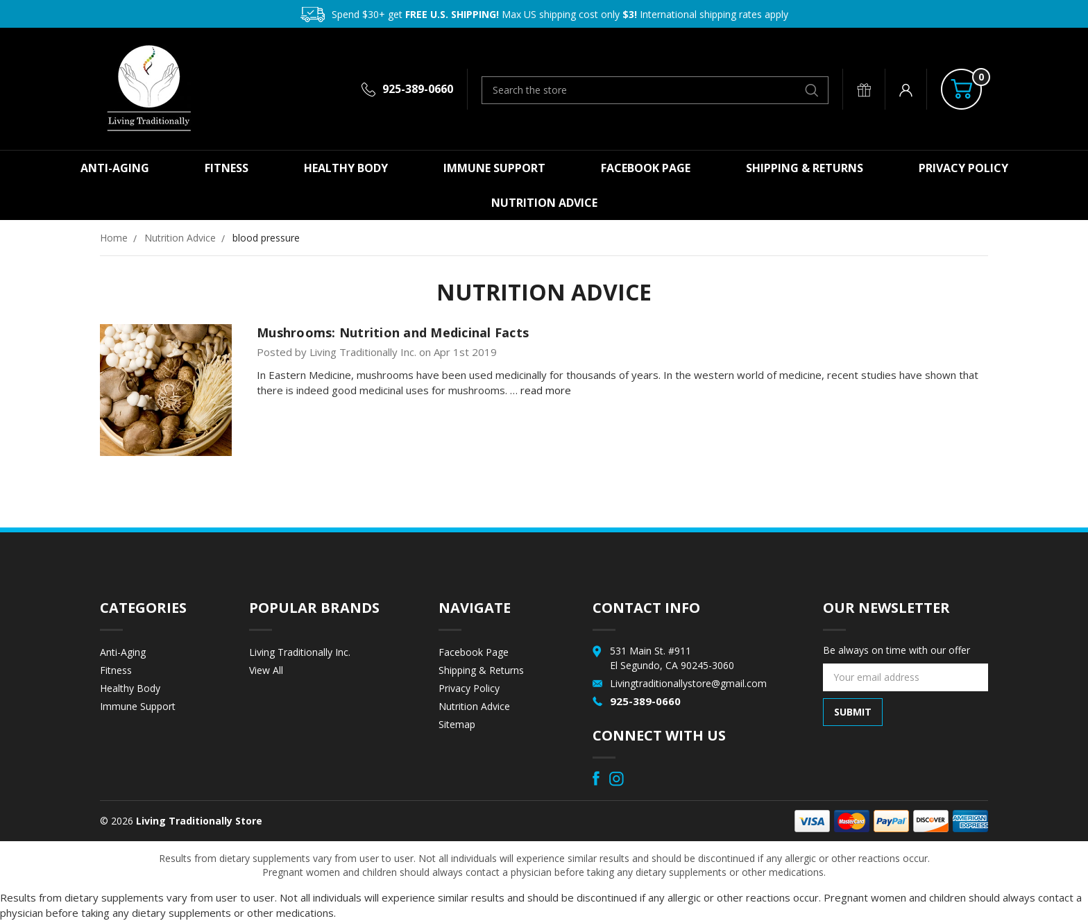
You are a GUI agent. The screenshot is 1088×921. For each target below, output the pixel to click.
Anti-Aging (114, 168)
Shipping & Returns (804, 168)
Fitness (226, 168)
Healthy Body (346, 168)
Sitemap (457, 724)
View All (266, 670)
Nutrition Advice (544, 202)
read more (545, 390)
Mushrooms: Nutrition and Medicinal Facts (393, 332)
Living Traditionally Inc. (299, 652)
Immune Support (494, 168)
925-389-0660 (417, 88)
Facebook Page (645, 168)
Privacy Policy (963, 168)
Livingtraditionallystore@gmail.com (688, 683)
